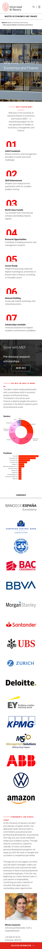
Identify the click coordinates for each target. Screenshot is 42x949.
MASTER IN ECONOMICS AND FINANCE (21, 16)
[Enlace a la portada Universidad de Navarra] (12, 7)
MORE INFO (21, 368)
